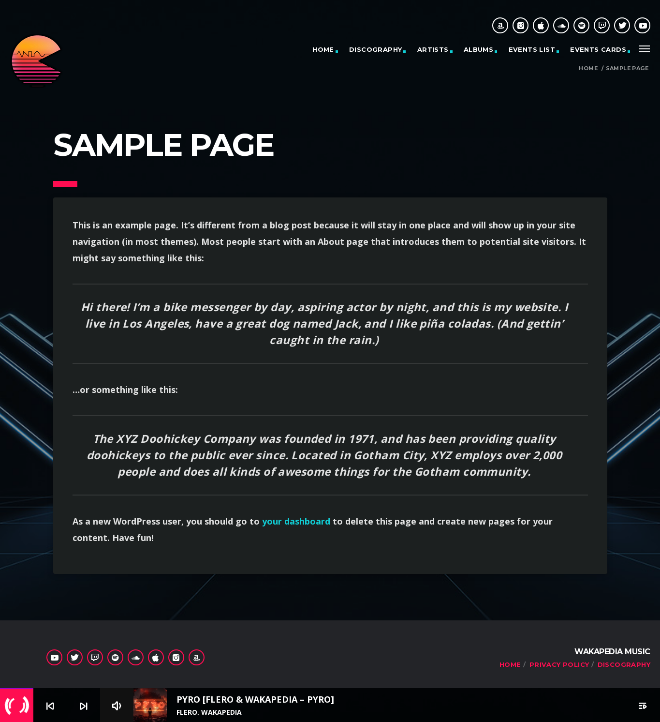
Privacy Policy (559, 664)
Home (323, 49)
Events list (532, 49)
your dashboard (296, 521)
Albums (478, 49)
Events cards (598, 49)
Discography (375, 49)
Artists (433, 49)
